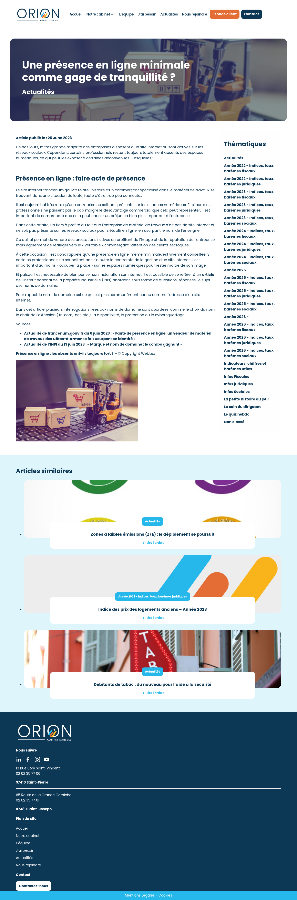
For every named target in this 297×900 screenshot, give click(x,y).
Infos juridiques (238, 384)
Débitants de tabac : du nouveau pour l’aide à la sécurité (152, 684)
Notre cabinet (98, 14)
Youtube (46, 759)
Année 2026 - (236, 316)
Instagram (37, 759)
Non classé (234, 421)
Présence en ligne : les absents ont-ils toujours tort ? (65, 353)
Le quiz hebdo (236, 414)
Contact (253, 14)
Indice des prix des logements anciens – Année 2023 (152, 609)
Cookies (165, 895)
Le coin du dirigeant (242, 406)
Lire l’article (156, 543)
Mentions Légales (140, 895)
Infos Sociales (237, 391)
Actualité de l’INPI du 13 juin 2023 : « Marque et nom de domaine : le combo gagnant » (103, 344)
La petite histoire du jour (246, 399)
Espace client (225, 14)
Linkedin (18, 759)
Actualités (169, 14)
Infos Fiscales (236, 376)
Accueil (76, 14)
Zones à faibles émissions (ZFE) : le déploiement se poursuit (153, 534)
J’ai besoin (147, 14)
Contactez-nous (33, 885)
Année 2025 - (236, 270)
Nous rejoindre (194, 14)
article (208, 274)
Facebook (28, 759)
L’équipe (126, 14)
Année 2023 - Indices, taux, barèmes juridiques (152, 596)
